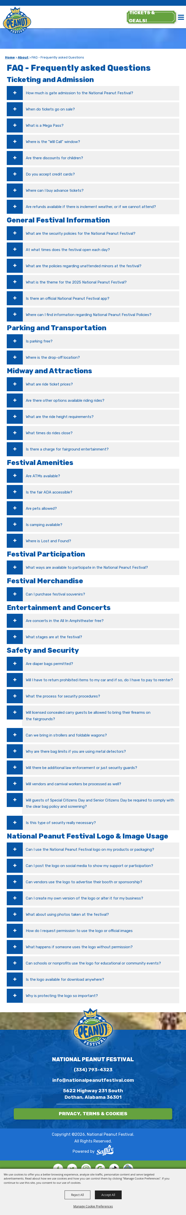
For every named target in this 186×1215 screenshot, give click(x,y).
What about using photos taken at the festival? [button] (67, 914)
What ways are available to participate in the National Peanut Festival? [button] (87, 567)
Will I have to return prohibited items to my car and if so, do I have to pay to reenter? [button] (99, 680)
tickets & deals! (141, 17)
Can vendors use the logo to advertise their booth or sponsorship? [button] (84, 882)
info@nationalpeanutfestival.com (93, 1080)
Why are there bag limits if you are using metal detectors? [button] (76, 751)
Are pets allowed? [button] (41, 508)
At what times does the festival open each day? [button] (68, 250)
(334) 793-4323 (93, 1069)
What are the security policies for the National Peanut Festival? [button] (80, 233)
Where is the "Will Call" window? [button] (53, 142)
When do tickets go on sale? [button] (50, 109)
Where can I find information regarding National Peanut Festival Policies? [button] (88, 314)
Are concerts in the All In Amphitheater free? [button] (65, 620)
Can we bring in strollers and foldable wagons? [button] (66, 735)
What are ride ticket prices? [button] (49, 384)
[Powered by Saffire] (105, 1151)
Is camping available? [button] (44, 524)
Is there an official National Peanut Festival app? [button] (67, 298)
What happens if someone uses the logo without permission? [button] (79, 947)
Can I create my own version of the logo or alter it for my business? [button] (84, 898)
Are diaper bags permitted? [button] (49, 664)
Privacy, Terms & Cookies (93, 1113)
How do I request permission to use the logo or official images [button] (79, 930)
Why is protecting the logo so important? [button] (62, 996)
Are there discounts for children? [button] (54, 158)
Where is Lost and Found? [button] (48, 541)
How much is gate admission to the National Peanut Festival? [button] (79, 93)
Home (10, 57)
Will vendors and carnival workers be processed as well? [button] (73, 784)
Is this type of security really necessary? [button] (61, 822)
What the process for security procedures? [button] (63, 696)
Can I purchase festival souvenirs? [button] (55, 594)
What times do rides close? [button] (49, 433)
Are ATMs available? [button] (43, 476)
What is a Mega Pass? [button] (45, 125)
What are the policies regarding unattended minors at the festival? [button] (83, 266)
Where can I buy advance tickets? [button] (55, 190)
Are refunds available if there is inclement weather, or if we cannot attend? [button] (91, 206)
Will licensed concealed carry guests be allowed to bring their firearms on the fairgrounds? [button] (88, 715)
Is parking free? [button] (39, 341)
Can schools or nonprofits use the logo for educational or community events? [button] (93, 963)
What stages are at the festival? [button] (54, 637)
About (23, 57)
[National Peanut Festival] (17, 21)
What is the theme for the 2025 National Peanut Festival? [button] (76, 282)
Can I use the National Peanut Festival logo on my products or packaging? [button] (90, 849)
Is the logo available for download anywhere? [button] (65, 979)
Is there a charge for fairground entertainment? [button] (67, 449)
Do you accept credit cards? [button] (50, 174)
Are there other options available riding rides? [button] (65, 400)
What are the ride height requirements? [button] (60, 416)
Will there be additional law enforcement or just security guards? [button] (81, 768)
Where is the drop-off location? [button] (53, 357)
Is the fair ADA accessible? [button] (49, 492)
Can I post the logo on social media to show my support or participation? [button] (89, 866)
